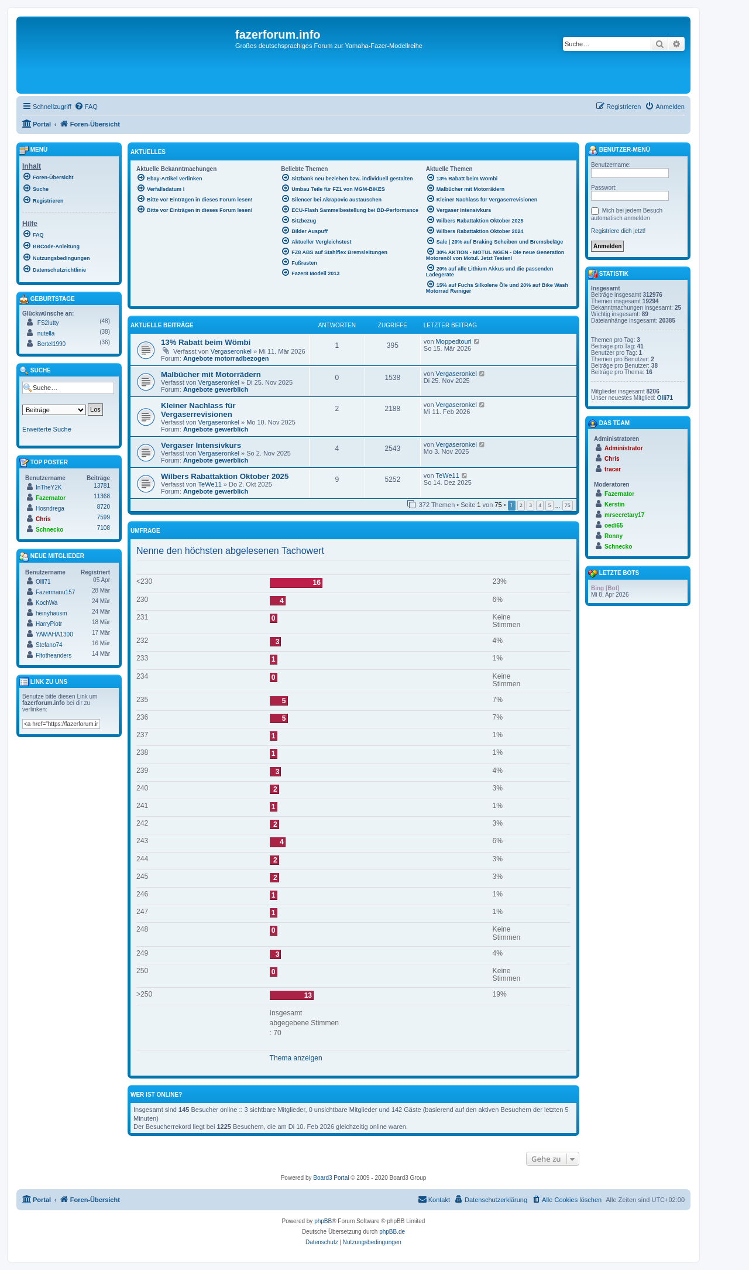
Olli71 (43, 581)
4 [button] (539, 505)
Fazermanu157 (55, 592)
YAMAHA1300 (54, 634)
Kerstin (614, 504)
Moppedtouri (454, 341)
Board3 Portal (331, 1178)
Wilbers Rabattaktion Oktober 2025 (224, 476)
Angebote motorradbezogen (226, 358)
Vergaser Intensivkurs (201, 445)
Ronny (613, 536)
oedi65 (613, 525)
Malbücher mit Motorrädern (211, 374)
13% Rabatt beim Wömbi (205, 342)
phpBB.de (392, 1231)
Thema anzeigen (296, 1058)
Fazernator (51, 498)
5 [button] (549, 505)
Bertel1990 (51, 344)
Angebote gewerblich (215, 389)
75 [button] (568, 505)
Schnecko (49, 529)
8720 (103, 507)
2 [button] (521, 505)
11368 (102, 496)
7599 (103, 517)
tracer (612, 469)
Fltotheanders (53, 655)
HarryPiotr (49, 624)
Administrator (623, 448)
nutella (45, 333)
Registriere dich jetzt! (618, 231)
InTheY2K (48, 487)
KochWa (46, 603)
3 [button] (530, 505)
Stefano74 (49, 645)
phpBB (323, 1221)
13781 (102, 485)
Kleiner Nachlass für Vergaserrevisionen (198, 410)
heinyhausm (51, 613)
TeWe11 (210, 484)
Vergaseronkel (231, 351)
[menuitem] (86, 107)
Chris (43, 519)
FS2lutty (48, 323)
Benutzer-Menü (619, 150)
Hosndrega (50, 508)
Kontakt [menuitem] (434, 1199)
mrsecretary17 (624, 515)
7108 (103, 528)
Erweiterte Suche (46, 429)
